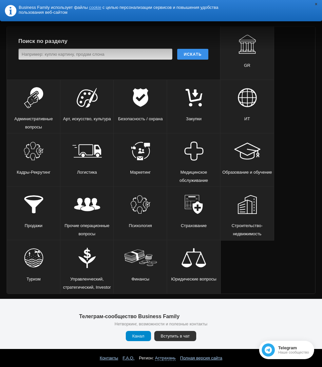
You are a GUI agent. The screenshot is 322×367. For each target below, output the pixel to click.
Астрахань (165, 358)
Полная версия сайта (201, 358)
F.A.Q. (128, 358)
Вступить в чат (175, 336)
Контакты (109, 358)
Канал (138, 336)
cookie (95, 7)
